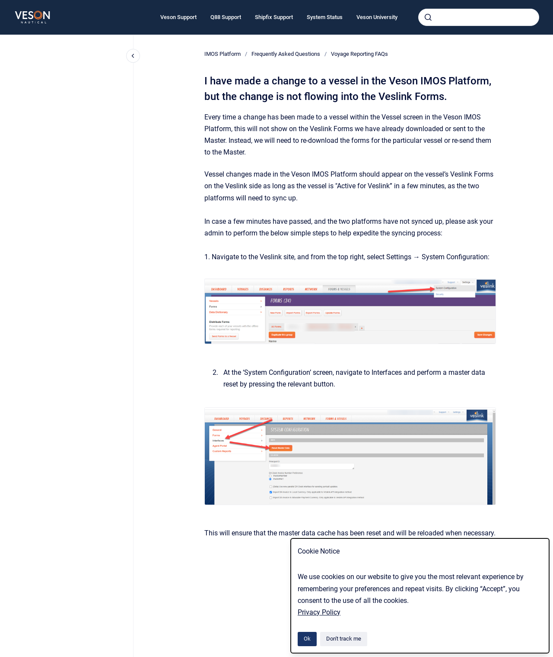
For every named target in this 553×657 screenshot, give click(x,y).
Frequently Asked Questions (285, 54)
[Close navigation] (133, 56)
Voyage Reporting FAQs (359, 54)
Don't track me (343, 638)
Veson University (376, 17)
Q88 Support (225, 17)
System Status (325, 17)
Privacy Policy (319, 612)
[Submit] (428, 17)
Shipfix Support (274, 17)
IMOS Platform (222, 54)
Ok (307, 638)
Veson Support (178, 17)
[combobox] (479, 17)
